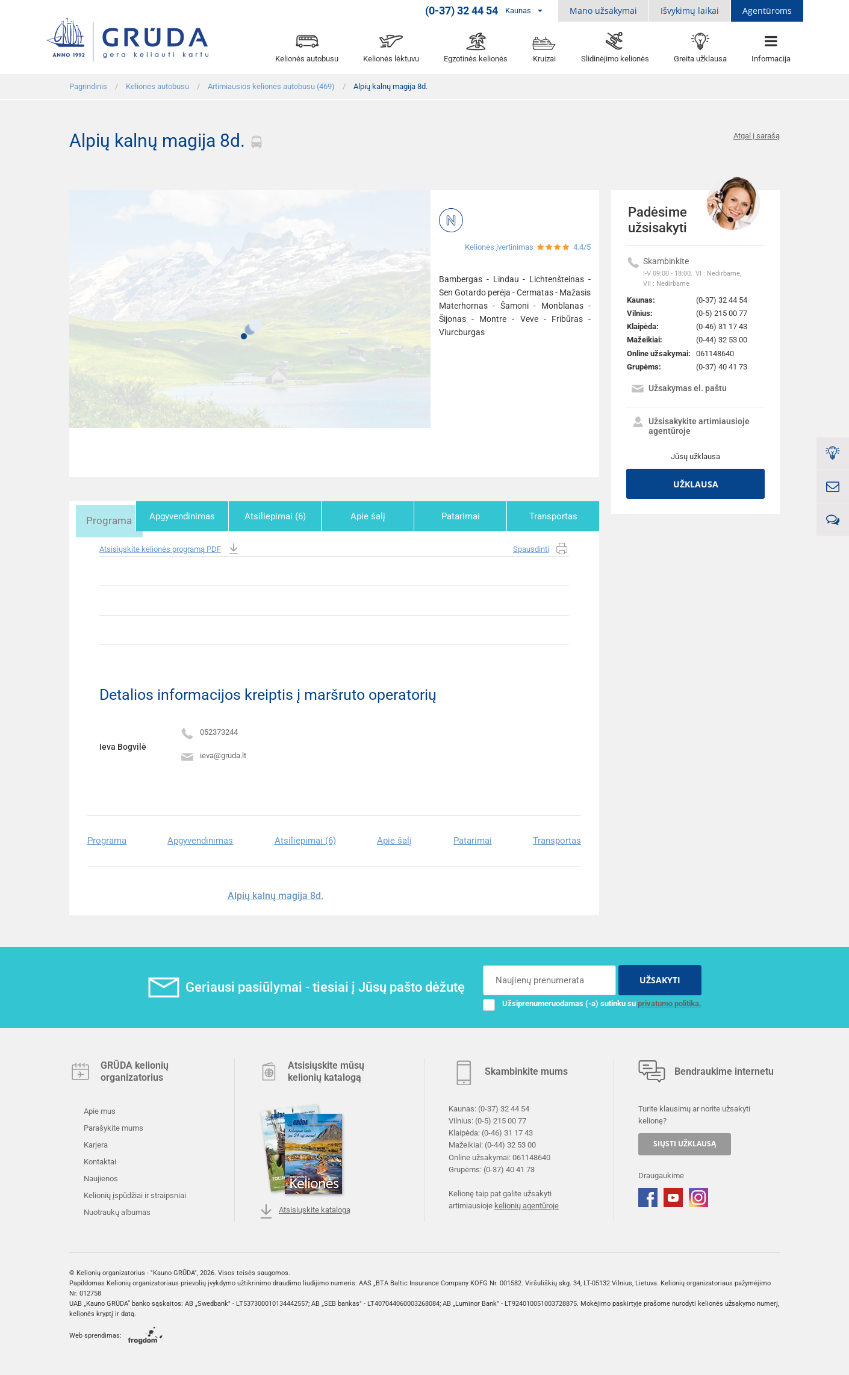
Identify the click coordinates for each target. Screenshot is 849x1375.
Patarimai (466, 516)
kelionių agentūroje (526, 1203)
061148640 (715, 353)
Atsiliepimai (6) (290, 516)
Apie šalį (378, 516)
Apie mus (99, 1109)
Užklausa (695, 484)
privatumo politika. (669, 1001)
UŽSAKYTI (659, 978)
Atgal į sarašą (756, 135)
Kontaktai (99, 1159)
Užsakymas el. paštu (678, 389)
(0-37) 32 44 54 (721, 299)
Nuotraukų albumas (116, 1210)
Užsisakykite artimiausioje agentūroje (690, 426)
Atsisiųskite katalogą (304, 1209)
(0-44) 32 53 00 (721, 339)
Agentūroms (767, 10)
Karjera (95, 1143)
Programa (112, 516)
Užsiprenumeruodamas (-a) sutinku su (592, 1001)
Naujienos (100, 1176)
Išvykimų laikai (690, 10)
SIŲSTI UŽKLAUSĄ (684, 1142)
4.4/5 (582, 247)
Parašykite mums (112, 1126)
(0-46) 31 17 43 (721, 326)
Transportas (555, 516)
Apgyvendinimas (201, 516)
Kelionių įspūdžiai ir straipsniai (134, 1193)
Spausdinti (541, 547)
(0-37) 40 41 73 (721, 366)
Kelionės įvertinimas (499, 247)
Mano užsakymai (603, 10)
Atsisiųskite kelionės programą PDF (170, 547)
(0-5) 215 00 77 (721, 313)
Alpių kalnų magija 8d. (275, 893)
